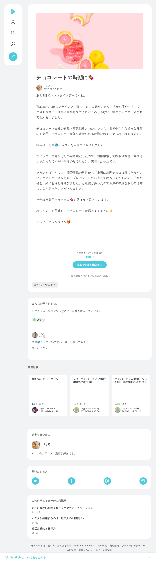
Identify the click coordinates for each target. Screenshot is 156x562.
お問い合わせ (86, 550)
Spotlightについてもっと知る (28, 557)
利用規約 (114, 546)
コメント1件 (40, 348)
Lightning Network (84, 546)
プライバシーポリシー (133, 546)
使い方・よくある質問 (59, 546)
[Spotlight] (13, 14)
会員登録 (75, 275)
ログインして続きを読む (95, 275)
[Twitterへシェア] (35, 481)
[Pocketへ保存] (143, 481)
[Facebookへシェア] (71, 481)
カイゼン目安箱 (104, 550)
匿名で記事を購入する (89, 264)
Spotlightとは (38, 546)
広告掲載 (71, 550)
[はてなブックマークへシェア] (107, 481)
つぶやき (45, 284)
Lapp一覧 (102, 546)
